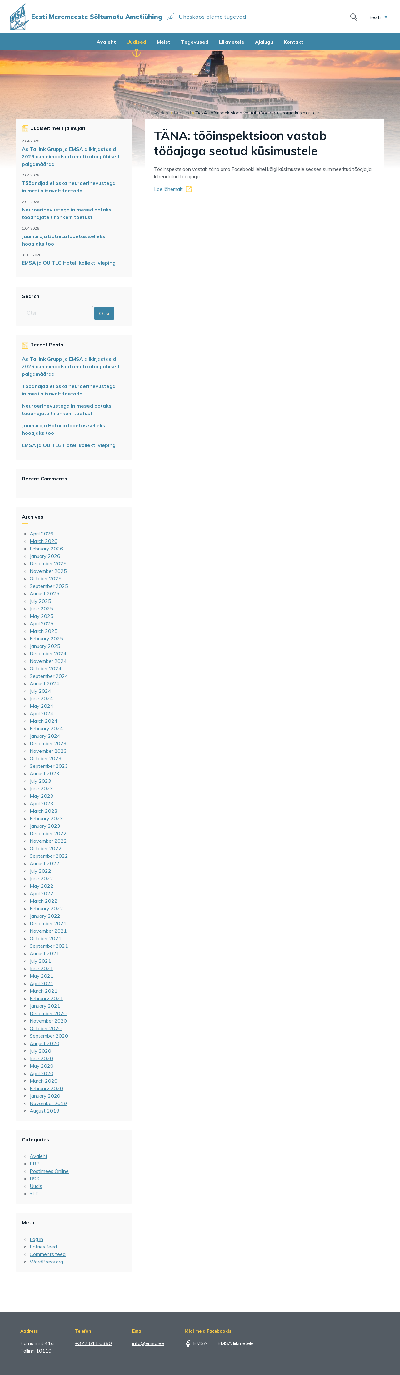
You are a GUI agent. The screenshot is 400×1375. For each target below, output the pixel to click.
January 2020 (45, 1096)
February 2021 (46, 998)
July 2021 (40, 961)
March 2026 (44, 541)
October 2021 (46, 938)
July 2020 (40, 1051)
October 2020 (46, 1028)
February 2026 (46, 548)
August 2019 (44, 1111)
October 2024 (46, 668)
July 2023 (40, 781)
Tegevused (194, 42)
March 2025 (44, 631)
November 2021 (48, 931)
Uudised (136, 42)
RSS (34, 1178)
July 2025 (40, 601)
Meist (163, 42)
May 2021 (41, 976)
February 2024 (46, 728)
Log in (36, 1239)
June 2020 (41, 1058)
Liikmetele (231, 42)
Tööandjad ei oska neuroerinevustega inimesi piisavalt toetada (69, 187)
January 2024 (45, 736)
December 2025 (48, 563)
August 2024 (44, 683)
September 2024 (49, 676)
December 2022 (48, 833)
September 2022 (49, 856)
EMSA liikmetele (231, 1343)
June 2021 (41, 968)
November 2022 (48, 841)
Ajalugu (264, 42)
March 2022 (44, 901)
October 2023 (46, 758)
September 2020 (49, 1036)
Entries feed (43, 1246)
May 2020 (41, 1066)
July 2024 (40, 691)
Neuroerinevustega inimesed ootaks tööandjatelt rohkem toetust (67, 213)
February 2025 (46, 638)
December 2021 (48, 923)
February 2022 (46, 908)
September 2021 (49, 946)
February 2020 (46, 1088)
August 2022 (44, 863)
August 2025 (44, 593)
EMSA (196, 1343)
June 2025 (41, 608)
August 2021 (44, 953)
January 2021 (45, 1006)
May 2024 (41, 706)
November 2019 (48, 1103)
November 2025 (48, 571)
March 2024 (44, 721)
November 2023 (48, 751)
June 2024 (41, 698)
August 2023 (44, 773)
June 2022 (41, 878)
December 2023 (48, 743)
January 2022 (45, 916)
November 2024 (48, 661)
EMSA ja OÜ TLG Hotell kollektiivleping (69, 263)
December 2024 (48, 653)
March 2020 (44, 1081)
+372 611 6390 (93, 1343)
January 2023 (45, 826)
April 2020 (41, 1073)
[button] (378, 16)
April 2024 (41, 713)
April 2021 (41, 983)
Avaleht (106, 42)
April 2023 (41, 803)
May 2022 (41, 886)
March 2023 (44, 811)
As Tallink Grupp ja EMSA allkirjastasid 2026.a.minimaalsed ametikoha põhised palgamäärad (70, 156)
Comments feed (48, 1254)
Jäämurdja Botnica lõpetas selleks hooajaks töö (63, 240)
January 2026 (45, 556)
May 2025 (41, 616)
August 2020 (44, 1043)
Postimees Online (49, 1171)
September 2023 (49, 766)
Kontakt (293, 42)
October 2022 (46, 848)
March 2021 (44, 991)
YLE (34, 1193)
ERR (35, 1163)
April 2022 (41, 893)
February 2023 (46, 818)
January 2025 (45, 646)
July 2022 (40, 871)
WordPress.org (46, 1261)
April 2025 (41, 623)
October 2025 (46, 578)
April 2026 (41, 533)
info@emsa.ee (148, 1343)
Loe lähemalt (168, 189)
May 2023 (41, 796)
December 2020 (48, 1013)
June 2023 (41, 788)
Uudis (36, 1186)
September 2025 (49, 586)
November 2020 (48, 1021)
